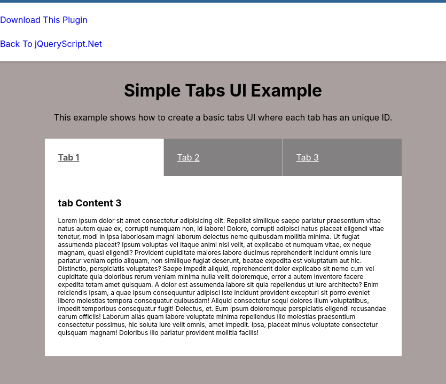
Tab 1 (69, 157)
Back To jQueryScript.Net (51, 43)
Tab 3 (307, 157)
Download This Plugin (44, 19)
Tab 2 (188, 157)
